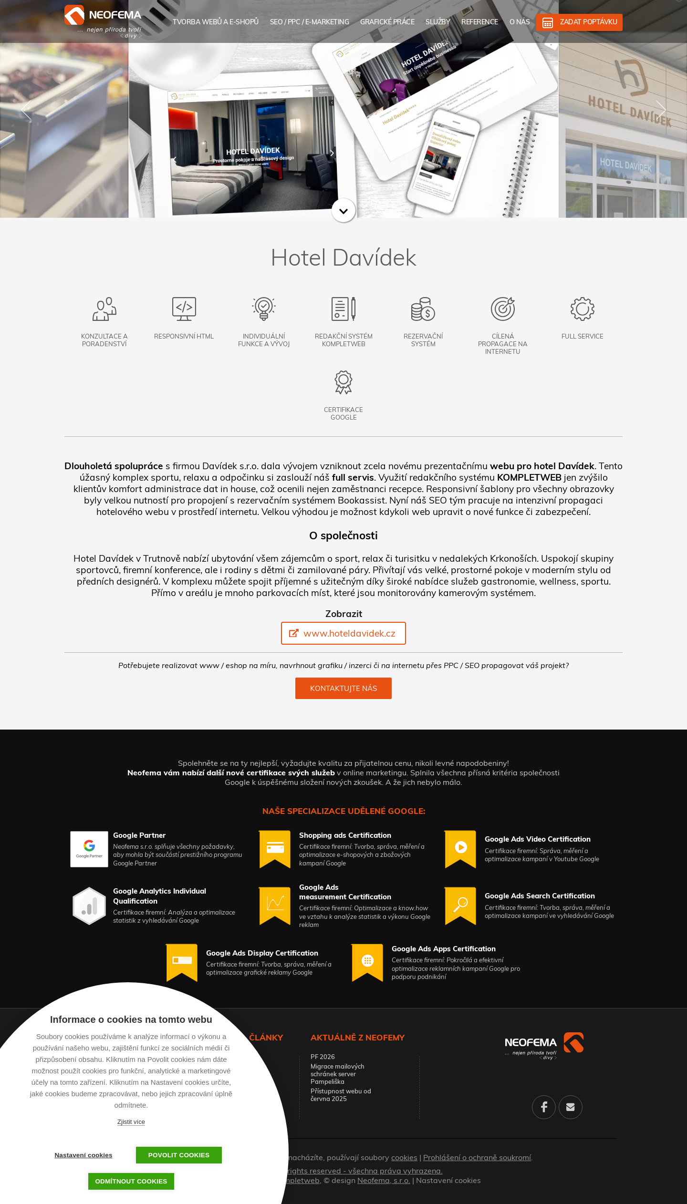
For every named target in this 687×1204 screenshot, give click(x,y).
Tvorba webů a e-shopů (216, 22)
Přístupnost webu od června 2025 (341, 1094)
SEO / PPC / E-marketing (309, 22)
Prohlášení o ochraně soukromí (477, 1157)
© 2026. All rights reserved (344, 1170)
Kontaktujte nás (343, 688)
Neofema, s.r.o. (383, 1180)
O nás (520, 22)
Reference (479, 22)
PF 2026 (323, 1056)
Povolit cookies (178, 1155)
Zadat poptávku (588, 22)
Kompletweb (297, 1180)
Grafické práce (387, 22)
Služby (438, 22)
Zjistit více (131, 1121)
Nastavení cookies (448, 1180)
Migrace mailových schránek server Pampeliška (337, 1073)
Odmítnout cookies (131, 1181)
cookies (404, 1157)
